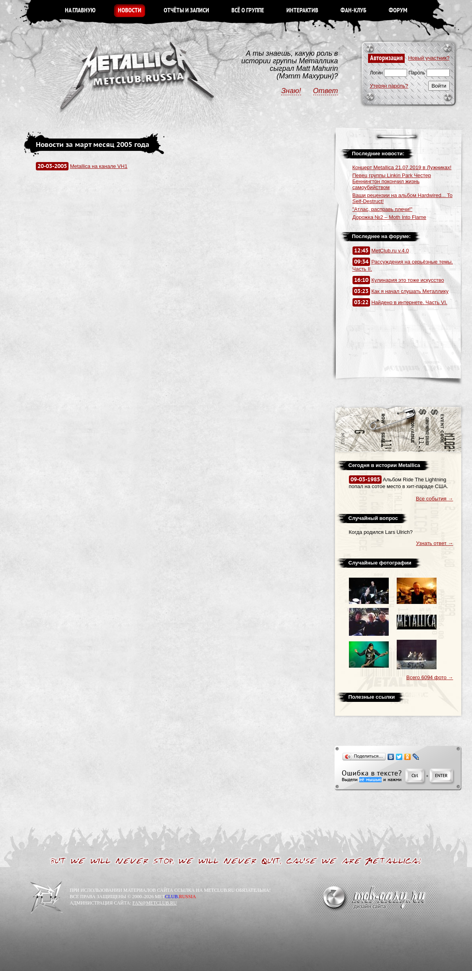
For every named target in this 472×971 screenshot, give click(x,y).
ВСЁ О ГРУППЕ (247, 10)
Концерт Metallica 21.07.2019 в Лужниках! (402, 167)
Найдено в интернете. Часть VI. (409, 302)
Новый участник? (428, 58)
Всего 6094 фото (429, 677)
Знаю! (291, 91)
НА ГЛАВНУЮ (80, 10)
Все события (434, 499)
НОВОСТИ (129, 10)
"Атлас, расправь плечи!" (383, 209)
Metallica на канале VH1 (98, 166)
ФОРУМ (398, 10)
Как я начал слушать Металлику (409, 291)
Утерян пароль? (389, 86)
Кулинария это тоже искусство (407, 280)
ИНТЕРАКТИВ (302, 10)
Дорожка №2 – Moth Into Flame (390, 217)
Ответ (325, 91)
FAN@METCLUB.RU (154, 903)
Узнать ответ (434, 543)
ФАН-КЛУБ (353, 10)
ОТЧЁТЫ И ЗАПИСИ (186, 10)
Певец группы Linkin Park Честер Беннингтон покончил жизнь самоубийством (392, 181)
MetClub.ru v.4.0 (390, 251)
